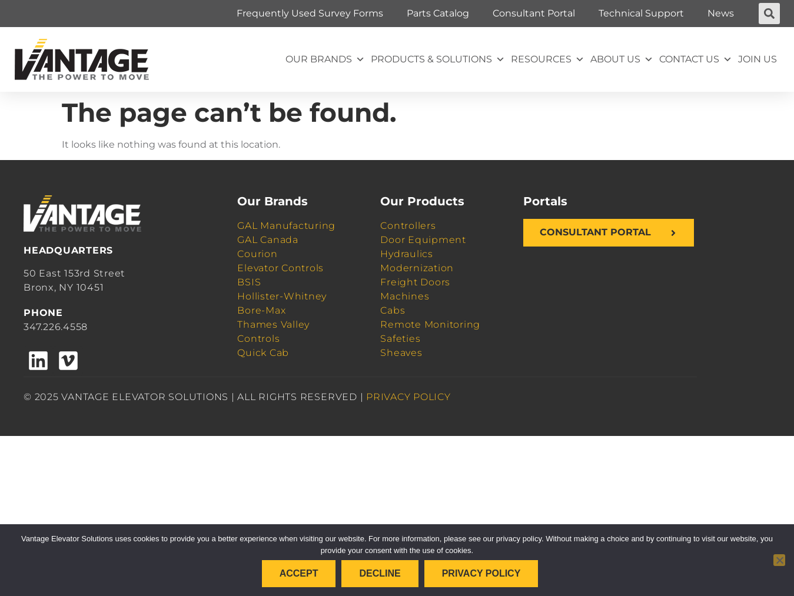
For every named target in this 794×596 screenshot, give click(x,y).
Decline (379, 573)
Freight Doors (415, 282)
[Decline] (779, 560)
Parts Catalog (438, 13)
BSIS (249, 282)
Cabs (392, 310)
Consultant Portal (534, 13)
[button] (769, 13)
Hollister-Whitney (282, 296)
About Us (621, 59)
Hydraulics (406, 253)
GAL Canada (267, 239)
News (720, 13)
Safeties (400, 338)
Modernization (417, 268)
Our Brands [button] (325, 59)
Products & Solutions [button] (438, 59)
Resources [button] (547, 59)
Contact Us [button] (695, 59)
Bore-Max (261, 310)
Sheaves (401, 352)
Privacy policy (481, 573)
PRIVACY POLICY (408, 396)
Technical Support (641, 13)
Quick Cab (263, 352)
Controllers (408, 225)
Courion (257, 253)
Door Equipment (423, 239)
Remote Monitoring (430, 324)
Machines (404, 296)
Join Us (757, 59)
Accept (299, 573)
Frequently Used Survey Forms (310, 13)
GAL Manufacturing (286, 225)
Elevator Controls (280, 268)
